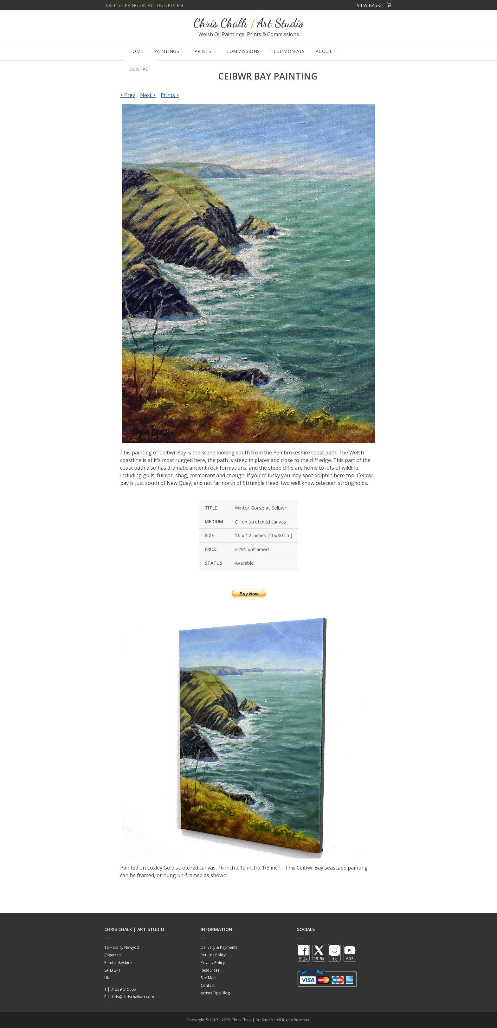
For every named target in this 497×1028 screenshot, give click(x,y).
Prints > (170, 95)
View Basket (374, 5)
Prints (202, 51)
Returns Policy (213, 955)
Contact (140, 69)
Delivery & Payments (219, 947)
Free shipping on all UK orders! (144, 5)
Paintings (166, 51)
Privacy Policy (213, 962)
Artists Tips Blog (215, 993)
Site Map (208, 977)
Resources (210, 970)
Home (136, 51)
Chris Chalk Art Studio (249, 23)
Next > (148, 95)
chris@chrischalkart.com (132, 996)
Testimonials (288, 51)
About (324, 51)
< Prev (127, 95)
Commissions (243, 51)
